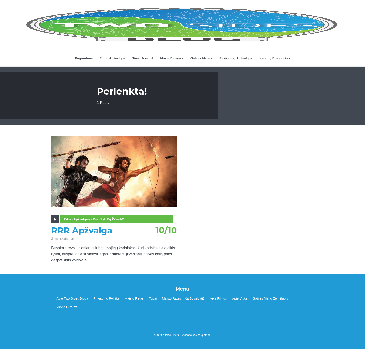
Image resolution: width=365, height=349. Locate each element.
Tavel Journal (142, 58)
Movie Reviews (171, 58)
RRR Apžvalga (81, 231)
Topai (153, 298)
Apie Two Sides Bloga (72, 298)
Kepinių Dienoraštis (275, 58)
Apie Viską (239, 298)
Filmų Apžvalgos (112, 58)
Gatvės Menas (201, 58)
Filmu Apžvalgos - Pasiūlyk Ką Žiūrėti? (94, 219)
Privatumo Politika (106, 298)
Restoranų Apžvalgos (236, 58)
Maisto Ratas (134, 298)
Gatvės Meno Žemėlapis (270, 298)
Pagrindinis (84, 58)
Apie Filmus (218, 298)
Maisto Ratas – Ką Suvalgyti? (183, 298)
